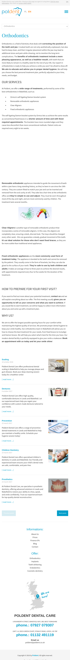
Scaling (5, 360)
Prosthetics (7, 479)
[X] (67, 2)
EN (29, 11)
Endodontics (35, 568)
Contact (35, 547)
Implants (35, 561)
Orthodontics (35, 558)
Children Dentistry (10, 450)
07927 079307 (42, 625)
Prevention (7, 421)
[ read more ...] (8, 380)
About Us (35, 534)
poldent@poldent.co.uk (35, 642)
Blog (35, 544)
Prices (35, 537)
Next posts (62, 513)
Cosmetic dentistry (35, 571)
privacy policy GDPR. (25, 3)
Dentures (6, 389)
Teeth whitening (35, 565)
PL (25, 11)
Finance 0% (35, 540)
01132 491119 (42, 635)
